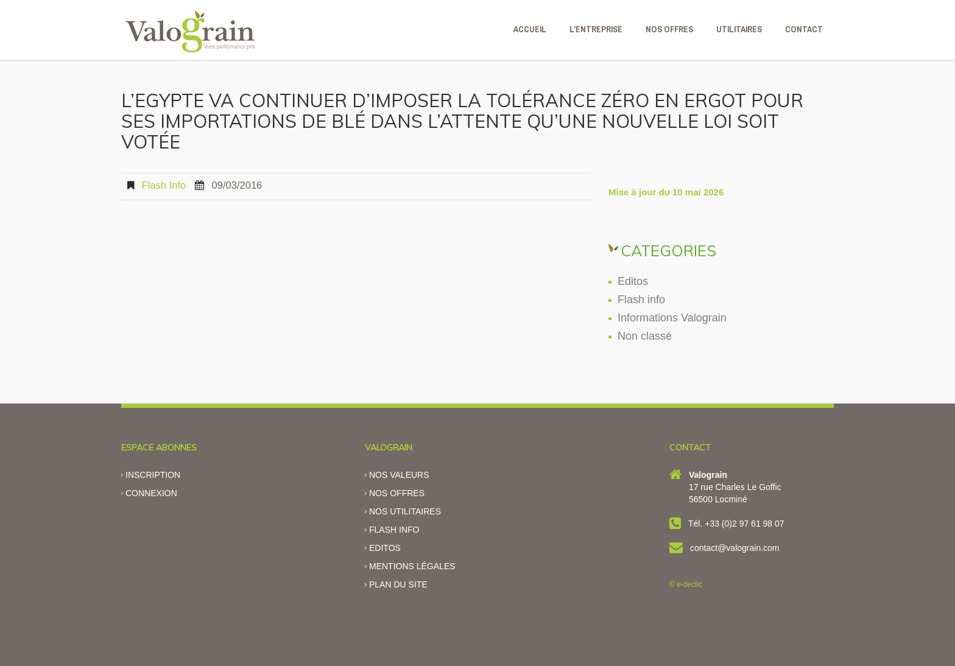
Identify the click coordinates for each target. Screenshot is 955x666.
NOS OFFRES (669, 29)
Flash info (164, 185)
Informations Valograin (672, 318)
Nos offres (397, 493)
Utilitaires (739, 29)
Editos (633, 281)
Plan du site (398, 584)
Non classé (645, 336)
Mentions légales (412, 566)
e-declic (689, 584)
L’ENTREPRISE (595, 29)
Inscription (152, 475)
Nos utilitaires (405, 511)
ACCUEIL (529, 29)
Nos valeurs (399, 475)
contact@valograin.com (735, 548)
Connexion (151, 493)
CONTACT (804, 29)
